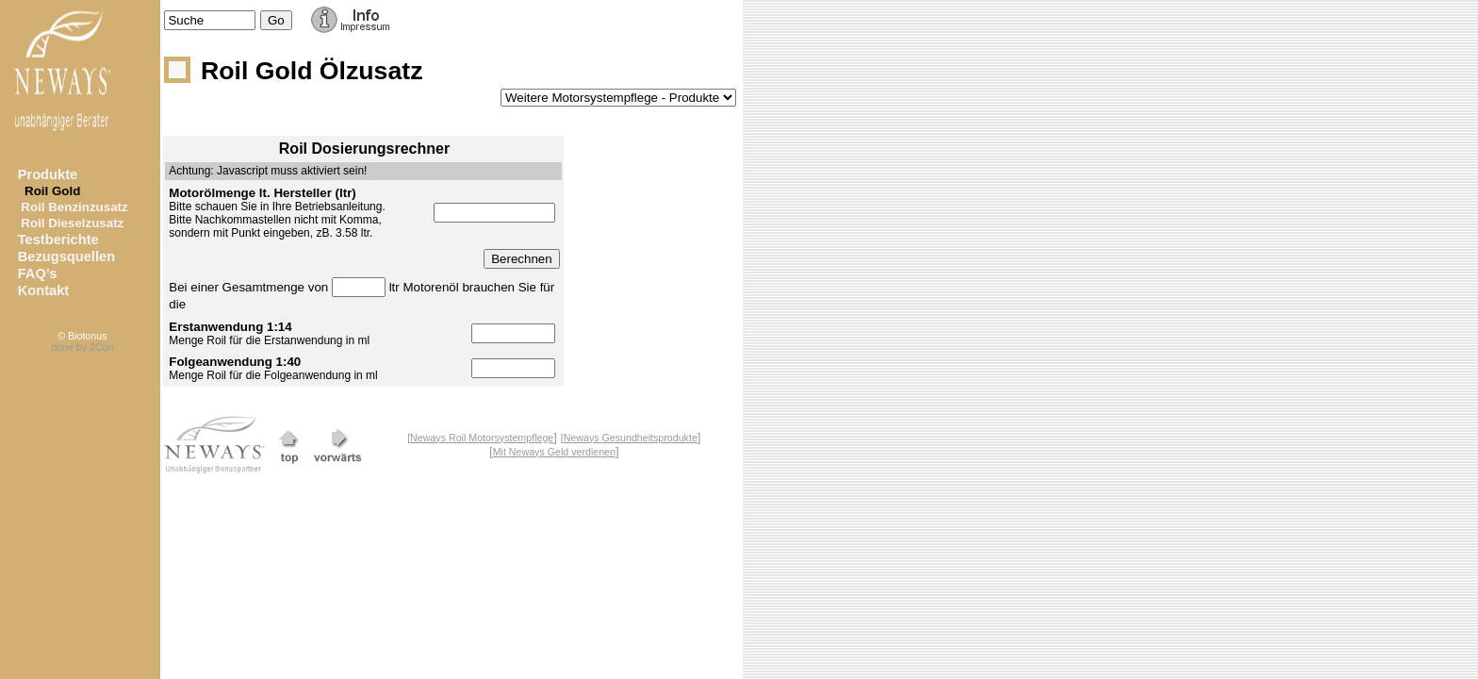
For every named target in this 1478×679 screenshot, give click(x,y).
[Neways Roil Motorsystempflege (480, 437)
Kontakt (44, 290)
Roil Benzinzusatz (73, 207)
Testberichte (58, 239)
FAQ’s (37, 273)
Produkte (48, 174)
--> (618, 98)
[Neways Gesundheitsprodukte (629, 437)
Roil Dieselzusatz (71, 223)
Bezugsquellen (66, 256)
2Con (101, 347)
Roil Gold (50, 191)
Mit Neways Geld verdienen (554, 451)
